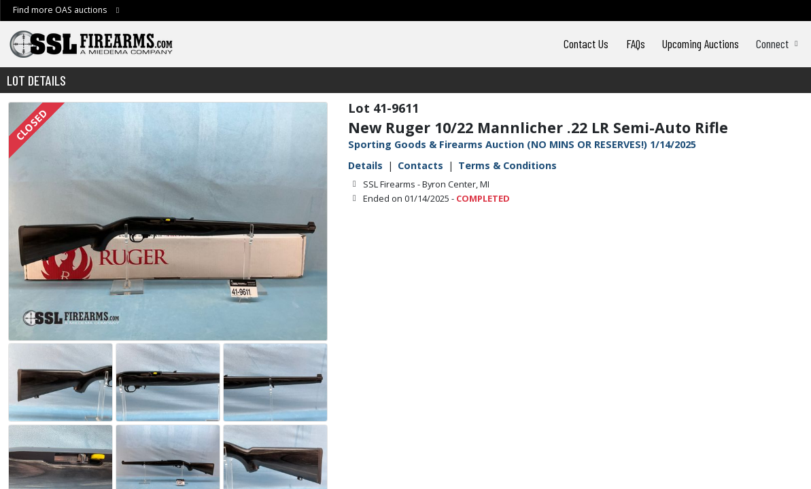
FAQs (635, 43)
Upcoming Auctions (700, 43)
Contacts (420, 165)
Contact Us (586, 43)
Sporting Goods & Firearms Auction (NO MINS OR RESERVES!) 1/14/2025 (522, 144)
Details (365, 165)
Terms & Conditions (507, 165)
